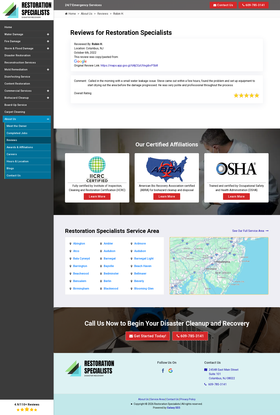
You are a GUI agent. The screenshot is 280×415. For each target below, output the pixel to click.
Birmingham (81, 288)
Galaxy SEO (173, 407)
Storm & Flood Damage (18, 48)
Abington (79, 243)
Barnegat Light (144, 258)
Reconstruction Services (20, 62)
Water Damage (13, 34)
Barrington (80, 266)
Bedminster (111, 273)
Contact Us (223, 5)
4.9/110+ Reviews (26, 407)
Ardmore (140, 243)
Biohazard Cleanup (16, 97)
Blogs (10, 168)
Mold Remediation (16, 69)
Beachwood (81, 273)
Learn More (97, 196)
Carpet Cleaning (14, 111)
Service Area (157, 399)
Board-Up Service (15, 105)
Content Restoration (17, 83)
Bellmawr (140, 273)
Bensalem (79, 281)
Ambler (108, 243)
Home (70, 13)
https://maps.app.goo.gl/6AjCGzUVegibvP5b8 (129, 65)
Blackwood (111, 288)
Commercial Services (17, 90)
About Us (86, 13)
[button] (48, 34)
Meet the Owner (17, 126)
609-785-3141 (253, 5)
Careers (12, 154)
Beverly (139, 281)
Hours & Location (18, 161)
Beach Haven (142, 266)
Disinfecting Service (17, 76)
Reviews (102, 13)
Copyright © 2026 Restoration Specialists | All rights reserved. (168, 403)
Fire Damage (12, 41)
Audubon (109, 251)
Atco (76, 251)
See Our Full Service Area (250, 231)
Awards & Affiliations (20, 147)
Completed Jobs (17, 133)
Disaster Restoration (17, 55)
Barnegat (110, 258)
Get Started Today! (147, 336)
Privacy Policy (188, 399)
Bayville (109, 266)
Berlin (107, 281)
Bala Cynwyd (81, 258)
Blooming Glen (144, 288)
